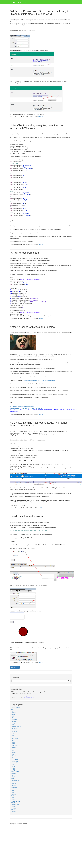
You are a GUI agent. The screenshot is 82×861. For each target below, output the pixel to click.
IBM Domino (14, 744)
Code (12, 716)
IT (12, 749)
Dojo (12, 724)
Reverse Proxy (15, 780)
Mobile (13, 766)
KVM (12, 754)
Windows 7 (14, 809)
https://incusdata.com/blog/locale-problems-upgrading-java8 (39, 380)
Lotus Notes (14, 759)
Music (13, 768)
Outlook (13, 773)
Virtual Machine (15, 801)
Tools (12, 797)
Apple (13, 711)
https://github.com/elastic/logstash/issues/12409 (23, 406)
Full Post (40, 117)
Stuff (12, 792)
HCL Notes (14, 740)
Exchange (14, 731)
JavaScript (14, 752)
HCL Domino (14, 738)
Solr (12, 790)
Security (13, 785)
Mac (12, 764)
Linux (12, 757)
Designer (13, 723)
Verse (13, 799)
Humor (13, 742)
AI (12, 709)
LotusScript (14, 763)
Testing (13, 796)
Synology (14, 794)
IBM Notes (14, 747)
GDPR (13, 735)
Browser (13, 712)
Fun (12, 733)
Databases (14, 719)
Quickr (13, 778)
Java (12, 750)
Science (13, 783)
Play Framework (15, 777)
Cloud (13, 714)
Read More (14, 667)
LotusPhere (14, 761)
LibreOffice (14, 756)
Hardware (14, 737)
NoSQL (13, 770)
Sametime (14, 782)
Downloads (14, 728)
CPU (12, 717)
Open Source (15, 771)
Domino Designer (16, 726)
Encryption (14, 730)
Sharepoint (14, 787)
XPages (13, 811)
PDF (12, 775)
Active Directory (15, 707)
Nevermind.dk (18, 2)
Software (13, 789)
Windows (13, 808)
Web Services (15, 804)
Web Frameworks (16, 803)
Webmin (13, 806)
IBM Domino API (15, 745)
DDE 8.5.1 (14, 721)
